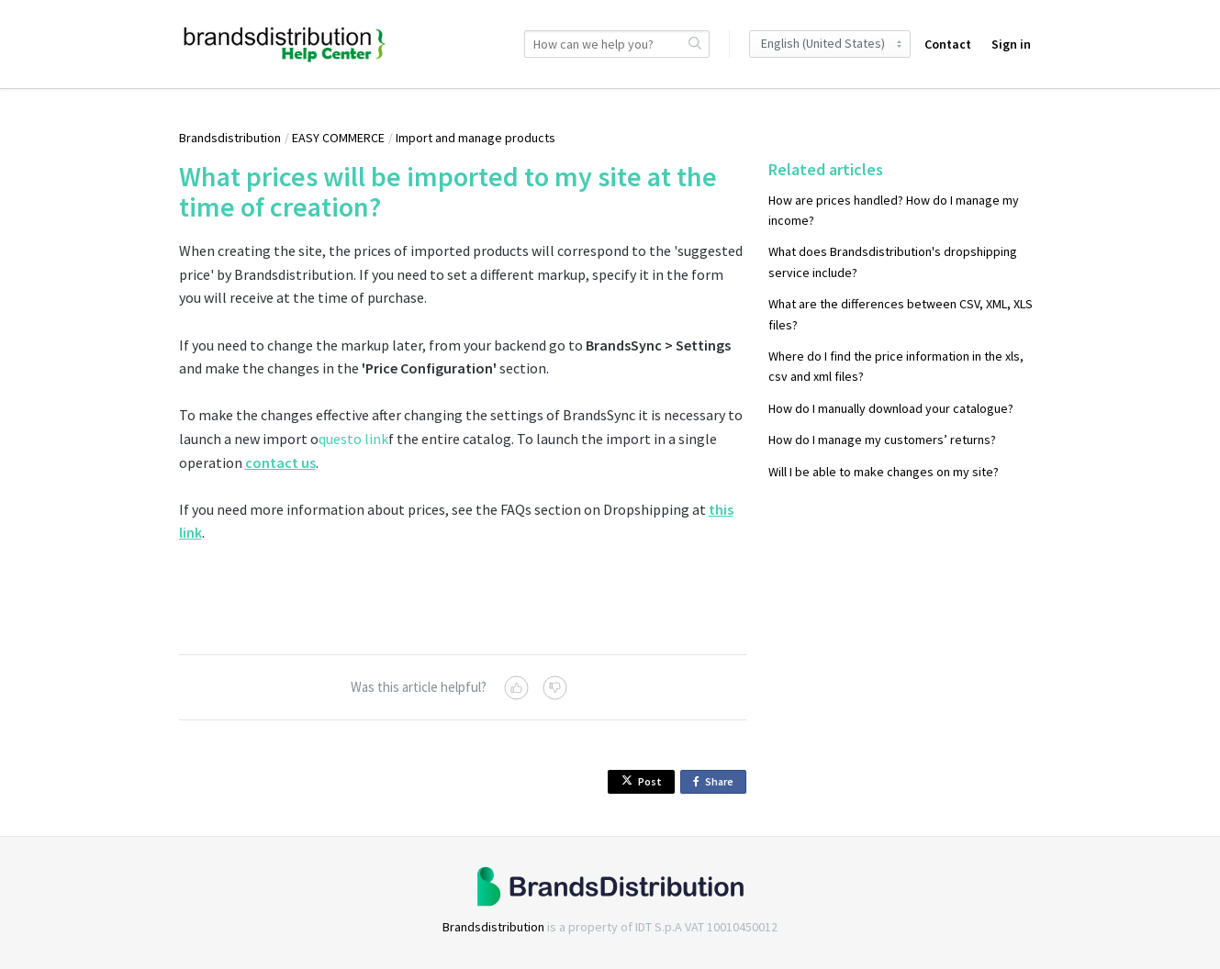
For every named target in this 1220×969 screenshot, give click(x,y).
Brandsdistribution (230, 137)
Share (716, 782)
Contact (947, 44)
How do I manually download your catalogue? (890, 408)
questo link (353, 438)
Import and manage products (475, 137)
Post (641, 781)
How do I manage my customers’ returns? (882, 439)
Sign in (1011, 44)
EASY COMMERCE (338, 137)
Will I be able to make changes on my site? (883, 471)
